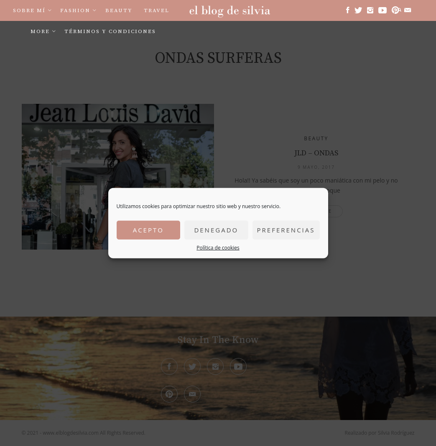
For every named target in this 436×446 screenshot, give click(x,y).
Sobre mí (29, 10)
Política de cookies (218, 247)
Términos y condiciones (110, 31)
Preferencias (286, 230)
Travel (156, 10)
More (40, 31)
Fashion (75, 10)
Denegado (216, 230)
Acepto (148, 230)
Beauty (119, 10)
